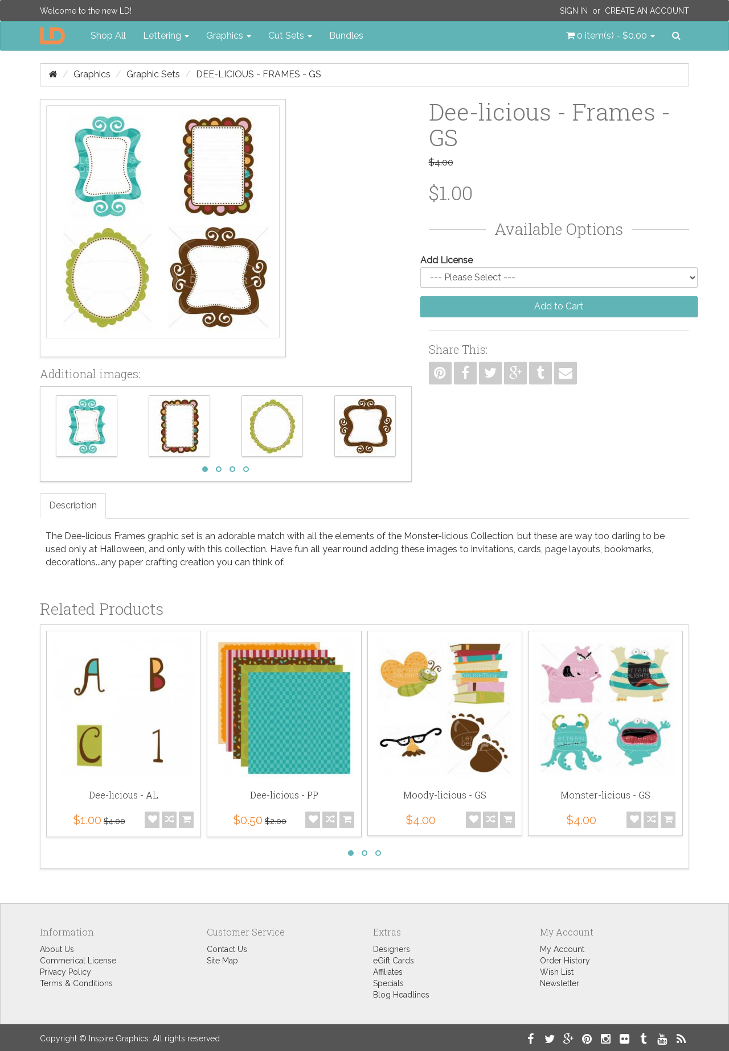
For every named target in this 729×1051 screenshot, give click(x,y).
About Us (57, 949)
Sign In (574, 10)
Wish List (557, 971)
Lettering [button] (166, 35)
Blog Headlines (401, 994)
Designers (391, 949)
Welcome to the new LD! (86, 10)
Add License (446, 260)
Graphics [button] (228, 35)
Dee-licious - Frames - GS (258, 74)
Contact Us (227, 949)
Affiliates (388, 971)
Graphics (91, 74)
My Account (562, 949)
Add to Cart (558, 306)
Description (73, 505)
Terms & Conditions (76, 983)
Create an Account (647, 10)
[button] (611, 36)
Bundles (346, 35)
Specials (388, 983)
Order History (565, 960)
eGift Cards (393, 960)
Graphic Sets (153, 74)
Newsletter (559, 983)
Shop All (108, 35)
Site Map (222, 960)
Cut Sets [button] (290, 35)
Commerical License (78, 960)
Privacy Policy (65, 971)
